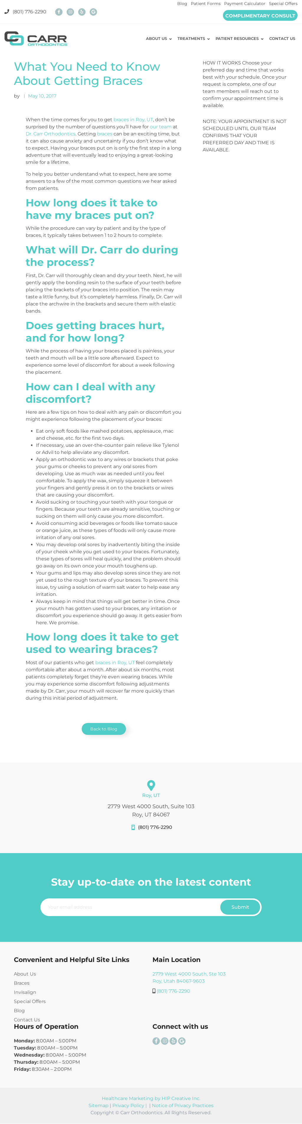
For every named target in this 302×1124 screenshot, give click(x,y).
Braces (21, 983)
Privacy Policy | (130, 1106)
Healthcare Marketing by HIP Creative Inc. (151, 1099)
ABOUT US (152, 38)
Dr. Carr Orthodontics (51, 134)
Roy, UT (151, 795)
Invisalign (25, 992)
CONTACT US (281, 38)
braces (104, 134)
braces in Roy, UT (133, 119)
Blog (182, 3)
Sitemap (98, 1106)
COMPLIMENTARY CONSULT (260, 16)
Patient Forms (206, 3)
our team (161, 127)
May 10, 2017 (42, 96)
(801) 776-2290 (25, 11)
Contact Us (27, 1020)
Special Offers (283, 3)
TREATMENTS (188, 38)
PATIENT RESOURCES (234, 38)
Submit (240, 907)
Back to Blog (103, 729)
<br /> (245, 184)
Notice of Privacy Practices (183, 1106)
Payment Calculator (244, 3)
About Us (25, 974)
